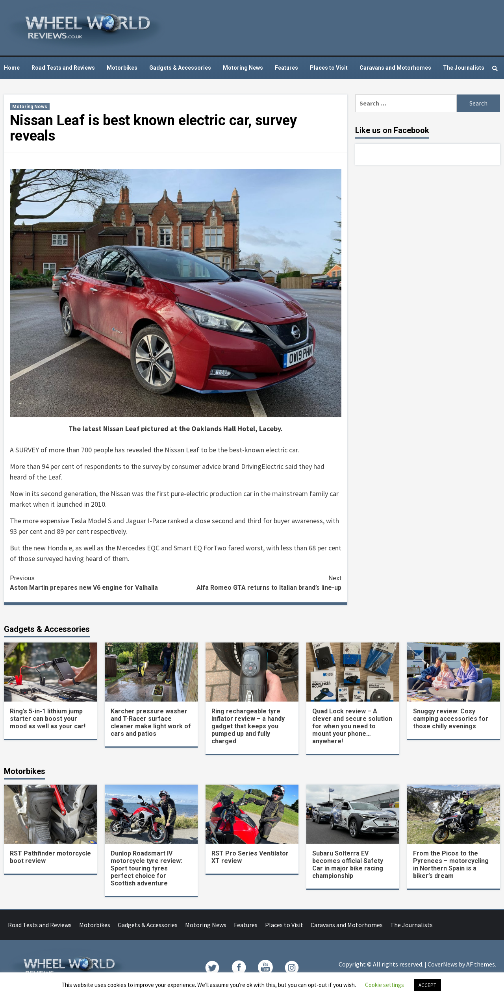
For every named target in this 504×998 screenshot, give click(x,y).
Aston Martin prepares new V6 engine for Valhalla (93, 582)
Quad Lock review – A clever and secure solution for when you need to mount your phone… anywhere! (352, 726)
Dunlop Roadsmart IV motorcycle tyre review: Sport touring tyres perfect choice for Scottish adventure (146, 868)
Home (12, 68)
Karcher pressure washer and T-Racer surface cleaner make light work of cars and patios (151, 722)
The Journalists (463, 68)
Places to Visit (329, 68)
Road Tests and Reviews (63, 68)
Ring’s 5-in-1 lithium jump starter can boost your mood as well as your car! (47, 718)
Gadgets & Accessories (180, 68)
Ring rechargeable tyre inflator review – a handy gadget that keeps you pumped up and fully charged (248, 726)
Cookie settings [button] (384, 985)
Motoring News (243, 68)
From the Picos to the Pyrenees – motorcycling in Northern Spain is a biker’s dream (451, 864)
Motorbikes (122, 68)
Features (286, 68)
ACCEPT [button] (427, 985)
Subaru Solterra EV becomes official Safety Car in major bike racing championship (347, 864)
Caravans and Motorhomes (395, 68)
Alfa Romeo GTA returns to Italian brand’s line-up (258, 582)
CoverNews (443, 964)
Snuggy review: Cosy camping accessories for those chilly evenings (450, 718)
